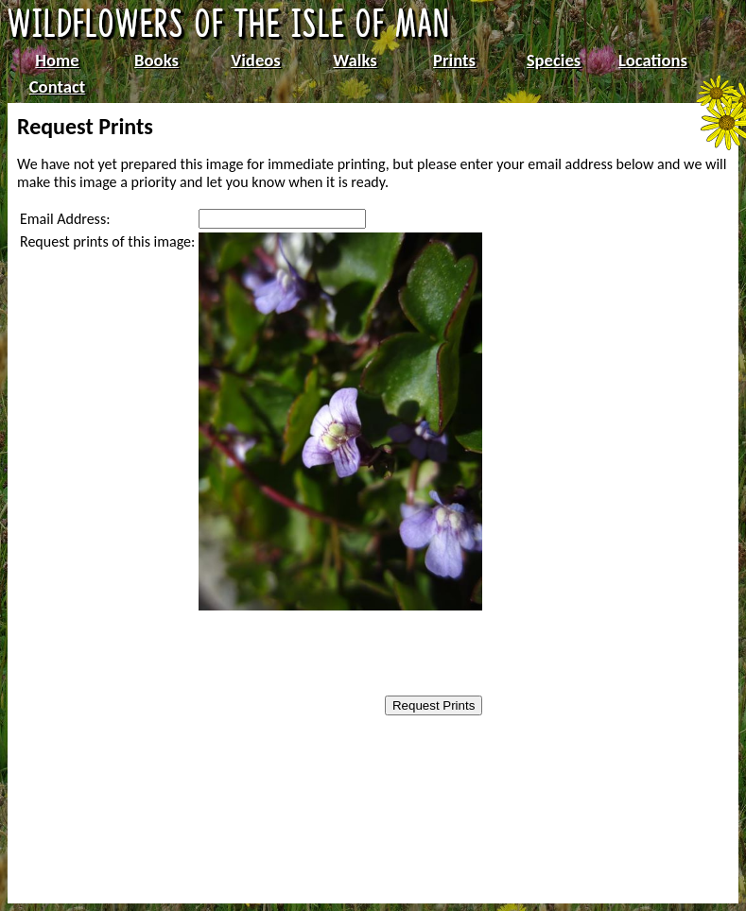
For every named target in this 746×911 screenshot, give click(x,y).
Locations (652, 60)
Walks (354, 60)
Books (156, 60)
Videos (256, 60)
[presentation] (318, 655)
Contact (57, 86)
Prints (454, 60)
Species (554, 60)
